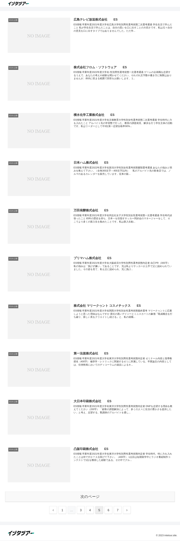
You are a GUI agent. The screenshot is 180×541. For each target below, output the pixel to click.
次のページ (90, 497)
